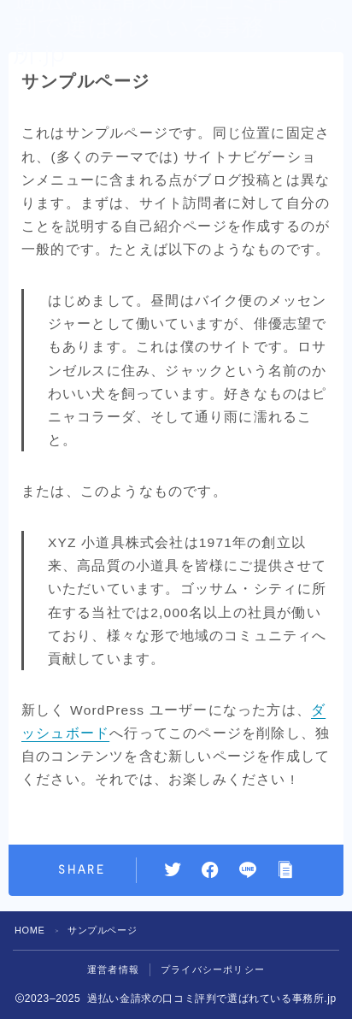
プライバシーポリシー (213, 969)
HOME (29, 930)
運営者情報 (113, 969)
